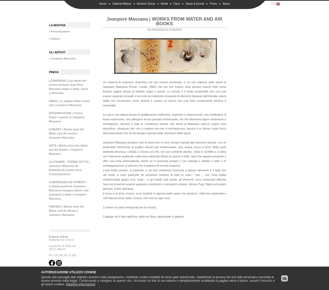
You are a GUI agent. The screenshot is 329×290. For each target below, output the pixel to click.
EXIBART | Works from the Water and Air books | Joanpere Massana (66, 133)
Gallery (55, 38)
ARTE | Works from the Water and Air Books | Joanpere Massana (68, 149)
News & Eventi (195, 3)
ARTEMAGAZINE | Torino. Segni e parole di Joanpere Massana (67, 117)
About (226, 3)
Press (213, 3)
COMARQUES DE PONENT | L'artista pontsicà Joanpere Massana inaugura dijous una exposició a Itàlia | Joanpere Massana (68, 190)
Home (103, 3)
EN (275, 4)
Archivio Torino (146, 3)
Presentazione (60, 31)
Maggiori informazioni (80, 284)
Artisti (164, 3)
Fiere (176, 3)
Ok (284, 278)
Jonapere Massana (63, 58)
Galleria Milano (121, 3)
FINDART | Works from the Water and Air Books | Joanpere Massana (66, 210)
